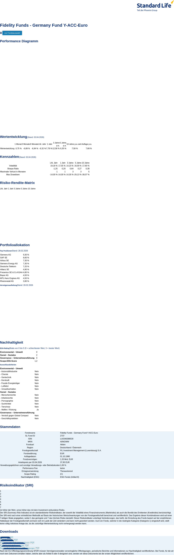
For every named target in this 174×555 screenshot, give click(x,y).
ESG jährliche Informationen (14, 545)
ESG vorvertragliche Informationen (17, 543)
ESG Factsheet (9, 540)
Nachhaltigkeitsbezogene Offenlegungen (19, 548)
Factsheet (6, 537)
